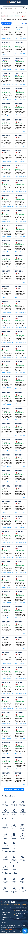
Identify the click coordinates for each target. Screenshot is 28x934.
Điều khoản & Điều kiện (20, 914)
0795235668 (5, 27)
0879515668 (5, 455)
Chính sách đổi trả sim (6, 918)
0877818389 (19, 561)
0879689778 (5, 165)
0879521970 (19, 424)
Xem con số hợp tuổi (5, 828)
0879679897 (5, 286)
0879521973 (5, 424)
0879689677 (5, 180)
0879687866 (5, 226)
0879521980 (19, 393)
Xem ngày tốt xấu (5, 881)
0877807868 (19, 622)
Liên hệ (17, 918)
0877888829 (19, 486)
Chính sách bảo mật (20, 910)
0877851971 (5, 697)
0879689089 (19, 195)
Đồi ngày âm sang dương (5, 891)
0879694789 (19, 104)
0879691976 (19, 120)
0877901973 (19, 455)
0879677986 (5, 316)
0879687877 (19, 210)
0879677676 (5, 331)
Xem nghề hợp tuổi (5, 846)
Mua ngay (10, 38)
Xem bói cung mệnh (5, 868)
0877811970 (5, 622)
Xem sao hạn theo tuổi (22, 828)
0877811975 (19, 592)
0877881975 (19, 516)
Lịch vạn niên (14, 882)
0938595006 (5, 43)
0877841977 (5, 712)
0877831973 (19, 728)
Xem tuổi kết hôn (5, 837)
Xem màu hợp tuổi (14, 827)
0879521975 (5, 409)
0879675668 (5, 361)
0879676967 (5, 346)
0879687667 (19, 256)
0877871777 (5, 637)
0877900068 (19, 471)
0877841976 (19, 712)
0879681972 (19, 271)
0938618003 (19, 58)
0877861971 (19, 667)
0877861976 (5, 667)
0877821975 (19, 546)
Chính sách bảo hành (21, 907)
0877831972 (5, 743)
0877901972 (5, 471)
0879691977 (5, 120)
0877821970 (5, 561)
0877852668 (5, 682)
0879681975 (5, 271)
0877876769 (5, 758)
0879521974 (19, 409)
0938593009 (19, 43)
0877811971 (19, 607)
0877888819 (5, 501)
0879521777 (5, 440)
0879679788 (19, 286)
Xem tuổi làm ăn (22, 837)
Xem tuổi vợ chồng (14, 837)
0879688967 (5, 210)
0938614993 (5, 73)
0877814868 (19, 576)
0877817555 (5, 576)
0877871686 (19, 637)
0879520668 (19, 440)
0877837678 (5, 728)
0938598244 (19, 73)
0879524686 (5, 393)
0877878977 (5, 531)
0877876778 (19, 743)
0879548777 (5, 104)
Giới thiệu (4, 922)
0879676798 (19, 346)
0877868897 (5, 652)
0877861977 (19, 652)
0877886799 (19, 501)
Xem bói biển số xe (5, 860)
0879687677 (19, 241)
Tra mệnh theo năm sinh (14, 847)
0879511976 (5, 773)
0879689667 (5, 195)
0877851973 (19, 682)
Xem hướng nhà (22, 890)
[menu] (25, 2)
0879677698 (19, 316)
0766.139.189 (8, 929)
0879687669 (5, 256)
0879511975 (19, 773)
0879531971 (19, 361)
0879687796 (19, 226)
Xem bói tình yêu (22, 860)
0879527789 (19, 377)
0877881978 (5, 516)
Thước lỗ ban (22, 882)
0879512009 (19, 758)
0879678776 (19, 301)
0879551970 (19, 89)
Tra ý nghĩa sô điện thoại (14, 814)
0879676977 (19, 331)
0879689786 (19, 150)
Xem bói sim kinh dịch (22, 813)
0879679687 (5, 301)
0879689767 (19, 165)
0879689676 (19, 180)
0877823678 (19, 531)
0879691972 (5, 150)
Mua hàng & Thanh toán (7, 908)
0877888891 (5, 486)
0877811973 (5, 607)
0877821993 (5, 546)
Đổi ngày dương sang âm (14, 891)
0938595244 (5, 89)
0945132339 (19, 27)
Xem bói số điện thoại (14, 805)
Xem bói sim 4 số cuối (22, 804)
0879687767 (5, 241)
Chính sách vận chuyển (6, 913)
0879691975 (5, 135)
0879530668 (5, 377)
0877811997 (5, 592)
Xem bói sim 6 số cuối (5, 813)
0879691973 (19, 135)
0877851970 (19, 697)
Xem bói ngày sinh (14, 860)
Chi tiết (3, 38)
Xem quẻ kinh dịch (14, 868)
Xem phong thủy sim (5, 804)
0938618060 (5, 58)
